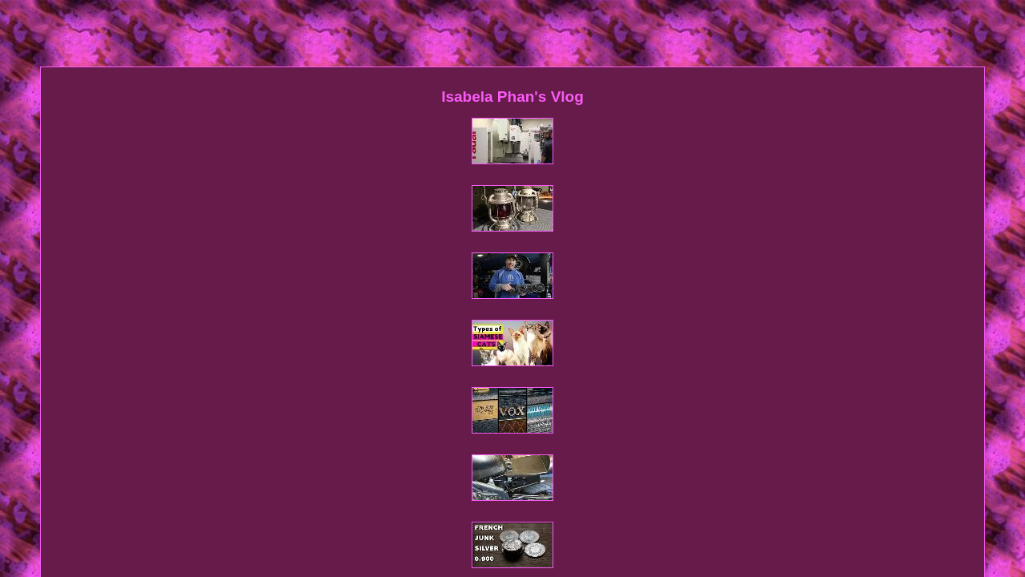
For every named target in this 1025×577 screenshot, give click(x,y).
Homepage (356, 396)
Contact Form (474, 396)
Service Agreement (637, 396)
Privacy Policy (549, 396)
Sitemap (412, 396)
